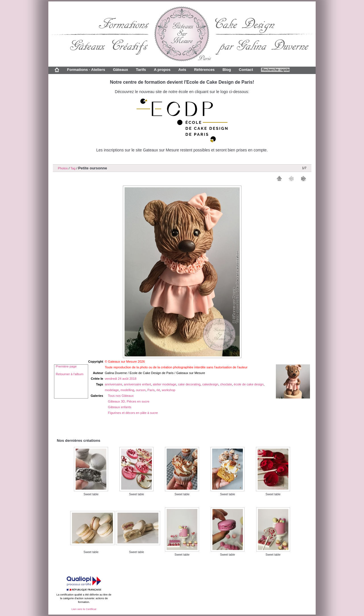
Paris (151, 390)
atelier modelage (164, 384)
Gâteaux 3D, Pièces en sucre (129, 401)
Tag (72, 168)
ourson (141, 390)
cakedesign (210, 384)
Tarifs (141, 69)
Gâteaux (120, 69)
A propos (162, 69)
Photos (63, 168)
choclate (226, 384)
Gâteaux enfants (119, 407)
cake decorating (189, 384)
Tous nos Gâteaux (121, 395)
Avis (182, 69)
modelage (112, 390)
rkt (158, 390)
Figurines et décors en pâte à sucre (133, 412)
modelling (127, 390)
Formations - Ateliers (86, 69)
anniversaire (113, 384)
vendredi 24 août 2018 (120, 378)
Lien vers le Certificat (83, 609)
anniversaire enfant (137, 384)
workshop (168, 390)
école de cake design (249, 384)
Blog (226, 69)
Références (204, 69)
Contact (246, 69)
